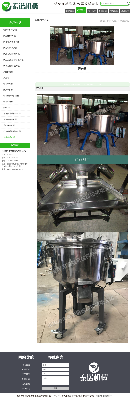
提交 (127, 4)
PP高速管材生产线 (11, 66)
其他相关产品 (9, 137)
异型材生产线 (9, 125)
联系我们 (125, 11)
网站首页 (70, 11)
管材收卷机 (8, 102)
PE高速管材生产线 (11, 54)
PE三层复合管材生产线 (13, 60)
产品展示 (81, 10)
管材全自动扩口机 (11, 96)
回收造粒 (7, 107)
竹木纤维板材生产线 (12, 131)
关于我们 (92, 11)
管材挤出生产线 (10, 30)
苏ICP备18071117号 (104, 396)
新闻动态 (103, 11)
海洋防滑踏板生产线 (12, 113)
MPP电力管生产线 (11, 42)
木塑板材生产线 (10, 119)
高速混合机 (8, 72)
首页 (108, 21)
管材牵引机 (8, 84)
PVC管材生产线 (10, 48)
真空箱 (6, 78)
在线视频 (114, 11)
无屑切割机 (8, 90)
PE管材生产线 (9, 36)
